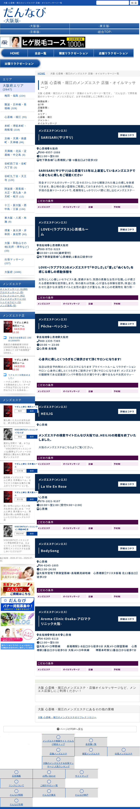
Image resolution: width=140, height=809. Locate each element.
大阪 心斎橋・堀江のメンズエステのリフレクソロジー (67, 713)
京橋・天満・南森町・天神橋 (16, 140)
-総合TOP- (104, 31)
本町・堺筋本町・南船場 (16, 127)
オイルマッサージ (14, 289)
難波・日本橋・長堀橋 (16, 106)
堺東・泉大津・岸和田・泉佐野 (16, 232)
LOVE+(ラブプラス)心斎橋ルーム (65, 231)
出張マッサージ (14, 261)
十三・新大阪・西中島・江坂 (16, 207)
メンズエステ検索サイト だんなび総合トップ (58, 738)
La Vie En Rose (54, 483)
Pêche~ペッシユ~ (55, 324)
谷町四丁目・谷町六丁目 (16, 165)
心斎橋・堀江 (16, 117)
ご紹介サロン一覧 (49, 781)
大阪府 (13, 272)
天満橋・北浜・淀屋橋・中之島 (16, 152)
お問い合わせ (49, 771)
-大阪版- (35, 26)
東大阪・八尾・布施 (16, 219)
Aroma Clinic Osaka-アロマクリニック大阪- (66, 617)
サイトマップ (81, 771)
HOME (41, 73)
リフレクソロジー (12, 295)
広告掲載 (16, 771)
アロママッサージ (11, 292)
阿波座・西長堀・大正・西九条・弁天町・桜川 (16, 192)
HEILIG (47, 411)
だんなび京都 (16, 800)
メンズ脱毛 (8, 305)
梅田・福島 (15, 95)
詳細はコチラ (127, 135)
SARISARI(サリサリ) (57, 137)
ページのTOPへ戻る (70, 724)
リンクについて (16, 781)
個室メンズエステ (91, 749)
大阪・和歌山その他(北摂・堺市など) (17, 246)
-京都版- (35, 31)
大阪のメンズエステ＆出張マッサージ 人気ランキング (58, 760)
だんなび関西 (16, 790)
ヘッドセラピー (10, 302)
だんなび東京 (49, 790)
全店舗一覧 (90, 740)
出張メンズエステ (123, 749)
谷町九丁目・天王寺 (16, 178)
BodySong (50, 547)
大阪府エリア (13, 87)
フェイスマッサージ (13, 299)
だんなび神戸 (81, 790)
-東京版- (104, 26)
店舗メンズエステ (58, 749)
